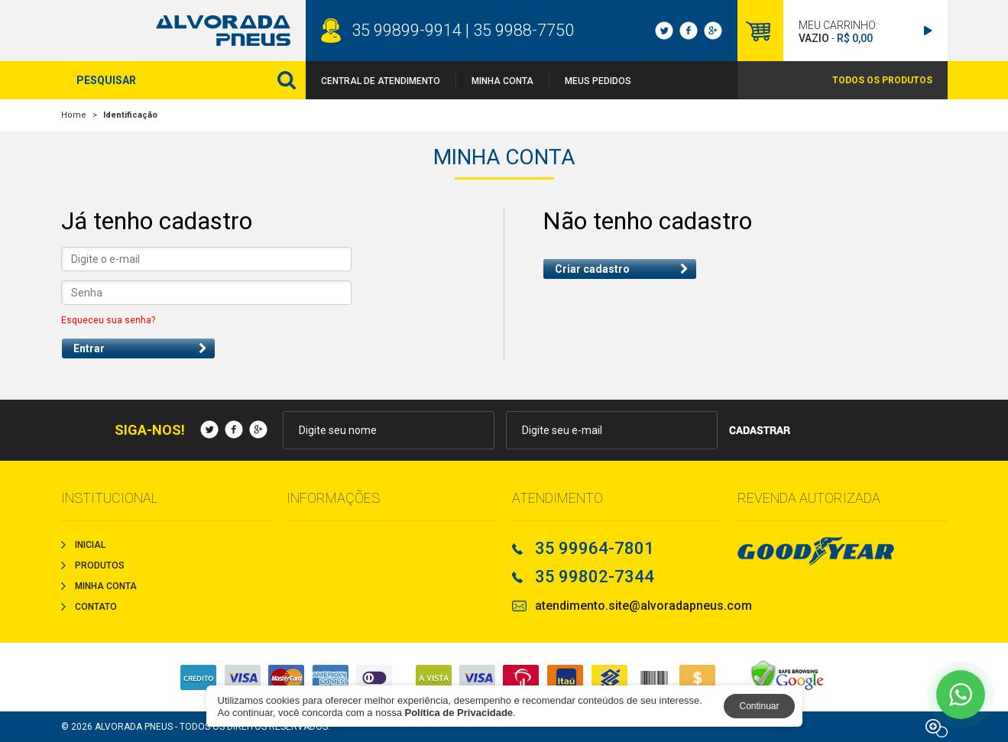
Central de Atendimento (380, 81)
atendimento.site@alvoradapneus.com (643, 606)
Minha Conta (502, 81)
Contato (96, 606)
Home (73, 115)
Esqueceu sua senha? (108, 320)
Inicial (90, 544)
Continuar (759, 706)
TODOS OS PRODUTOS (882, 80)
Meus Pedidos (598, 81)
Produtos (100, 565)
